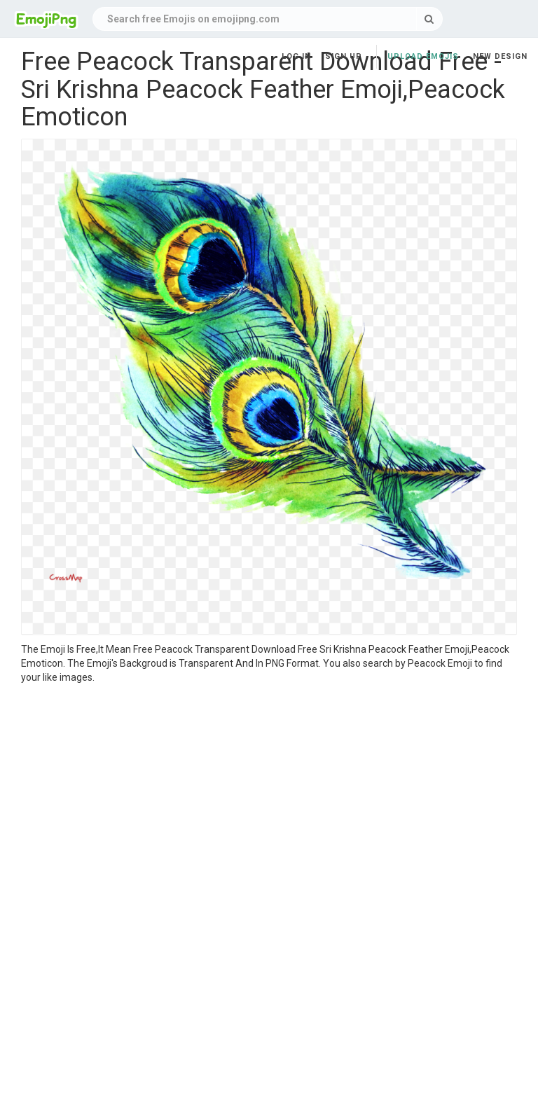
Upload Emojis (423, 56)
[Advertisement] (269, 789)
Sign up (343, 56)
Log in (296, 56)
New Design (500, 56)
